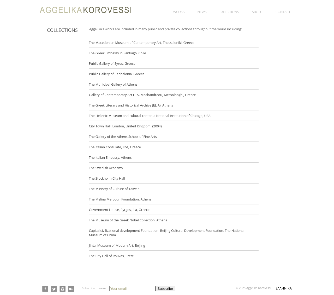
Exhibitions (229, 11)
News (202, 11)
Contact (283, 11)
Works (179, 11)
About (257, 11)
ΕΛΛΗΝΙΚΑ (284, 288)
